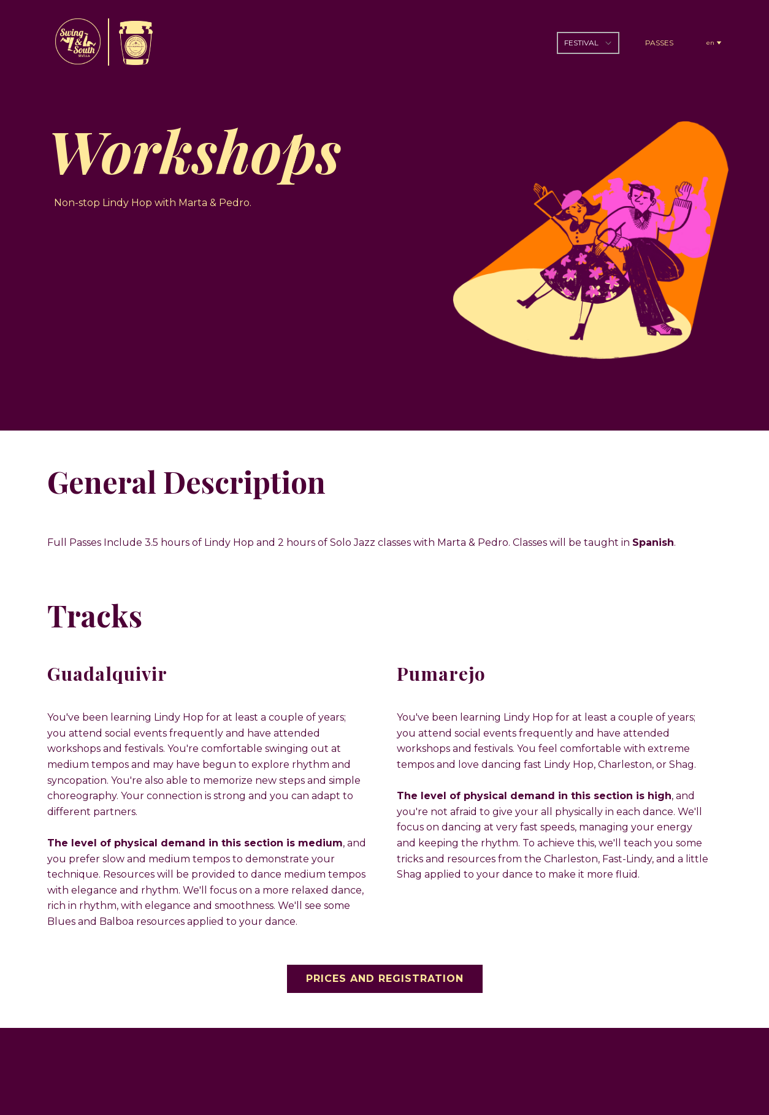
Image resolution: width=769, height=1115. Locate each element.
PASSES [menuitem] (659, 42)
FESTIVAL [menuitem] (581, 42)
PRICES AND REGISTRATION (385, 978)
